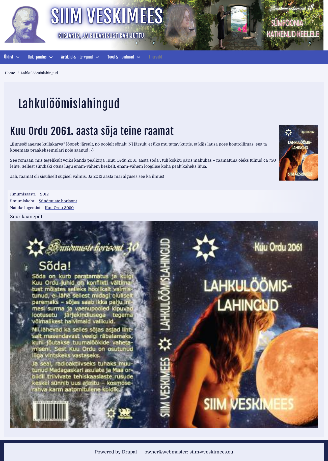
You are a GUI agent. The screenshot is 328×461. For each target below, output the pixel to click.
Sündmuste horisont (58, 201)
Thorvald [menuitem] (155, 57)
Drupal (129, 451)
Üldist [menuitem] (8, 57)
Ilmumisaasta (23, 194)
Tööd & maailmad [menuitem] (120, 57)
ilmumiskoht (22, 201)
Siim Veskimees (107, 16)
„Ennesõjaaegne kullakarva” (37, 144)
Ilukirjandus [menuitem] (37, 57)
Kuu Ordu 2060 (59, 208)
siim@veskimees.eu (211, 451)
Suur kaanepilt (26, 216)
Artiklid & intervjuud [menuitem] (77, 57)
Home (10, 73)
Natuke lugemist (25, 208)
